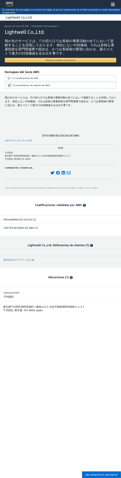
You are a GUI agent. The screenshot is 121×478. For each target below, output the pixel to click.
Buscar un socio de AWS (17, 26)
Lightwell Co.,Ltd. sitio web (18, 140)
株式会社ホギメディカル (19, 259)
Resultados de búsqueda (45, 26)
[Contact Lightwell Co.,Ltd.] (60, 60)
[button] (112, 4)
